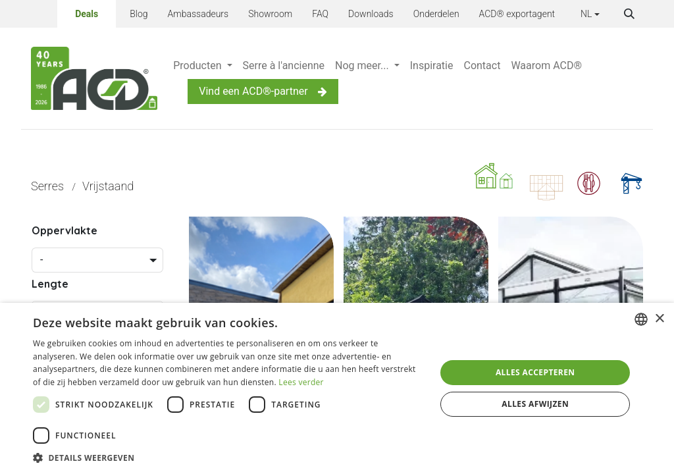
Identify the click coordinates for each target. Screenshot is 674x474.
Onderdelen (436, 14)
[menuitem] (202, 66)
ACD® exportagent (517, 14)
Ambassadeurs (198, 14)
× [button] (659, 319)
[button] (629, 14)
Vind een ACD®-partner (262, 91)
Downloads (371, 14)
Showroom (270, 14)
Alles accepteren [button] (535, 372)
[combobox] (641, 319)
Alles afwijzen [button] (535, 403)
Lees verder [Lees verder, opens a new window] (301, 382)
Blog (138, 14)
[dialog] (337, 388)
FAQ (320, 14)
